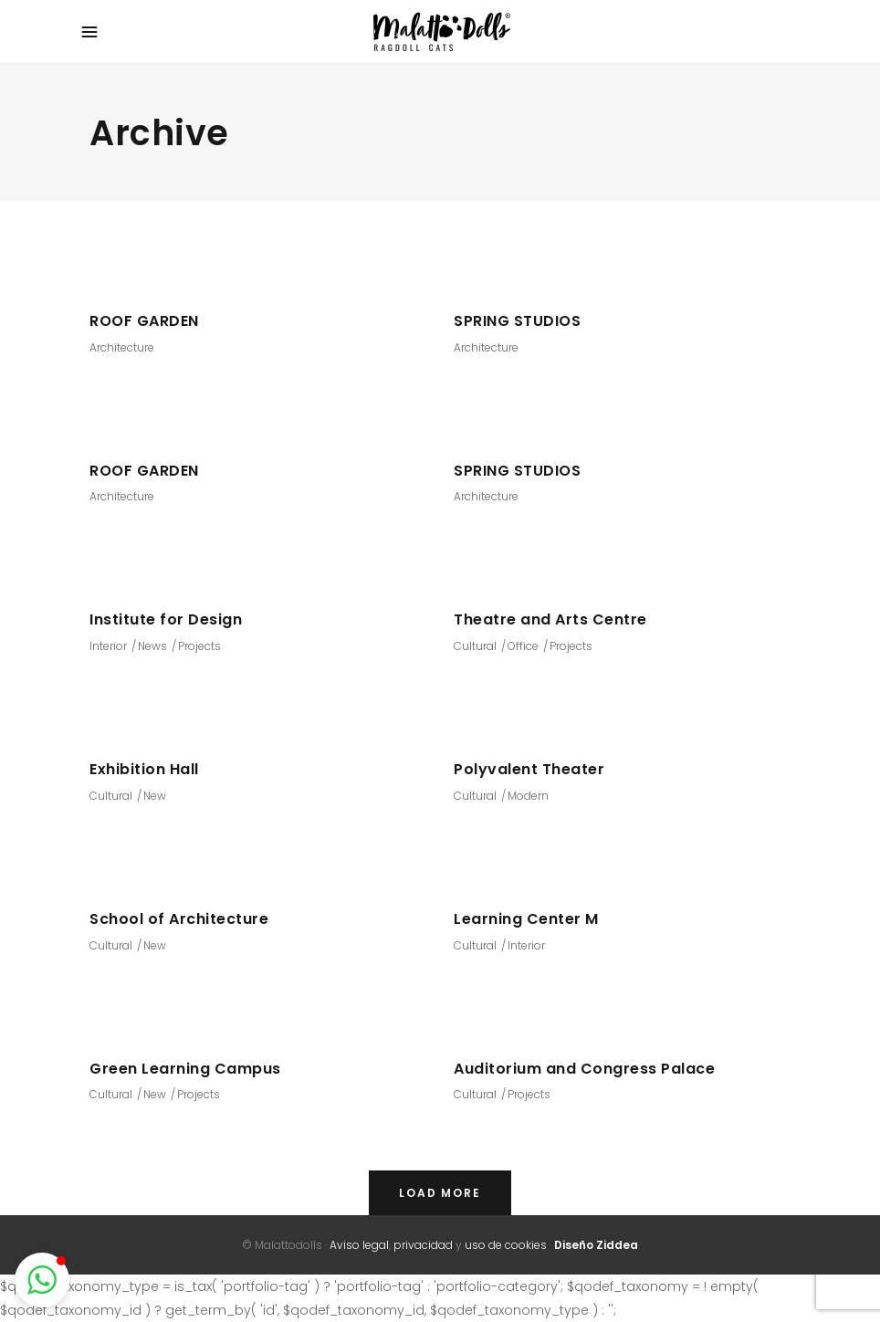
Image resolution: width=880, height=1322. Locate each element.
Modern (528, 795)
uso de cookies (506, 1245)
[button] (42, 1280)
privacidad (423, 1245)
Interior (108, 646)
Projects (199, 646)
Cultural (475, 646)
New (154, 795)
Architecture (121, 347)
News (152, 646)
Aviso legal (359, 1245)
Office (523, 646)
